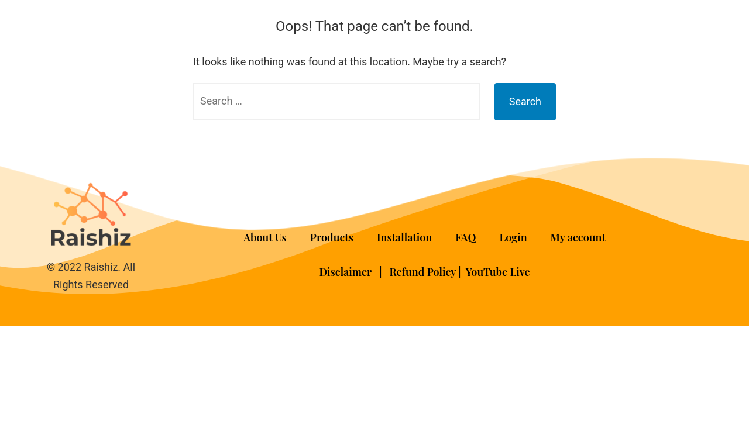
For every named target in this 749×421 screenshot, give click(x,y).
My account (578, 237)
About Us (265, 237)
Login (513, 237)
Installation (404, 237)
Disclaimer (346, 272)
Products (331, 237)
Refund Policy (423, 272)
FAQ (465, 237)
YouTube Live (498, 272)
